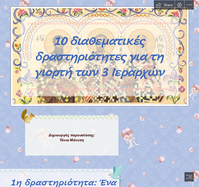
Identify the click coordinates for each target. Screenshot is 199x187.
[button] (164, 5)
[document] (99, 93)
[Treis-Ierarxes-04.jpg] (99, 53)
